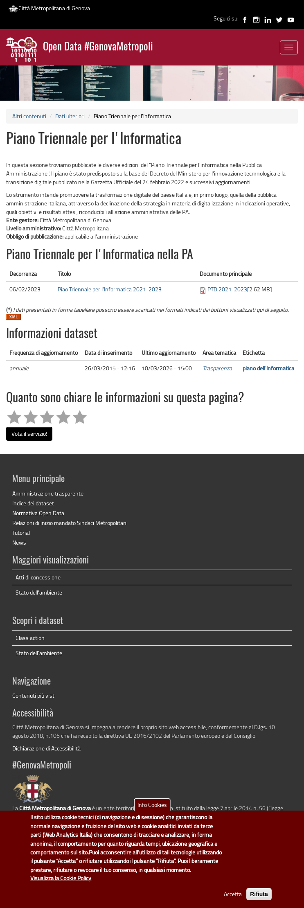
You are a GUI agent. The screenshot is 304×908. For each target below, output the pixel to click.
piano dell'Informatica (268, 368)
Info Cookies (152, 811)
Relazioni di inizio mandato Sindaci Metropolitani (70, 523)
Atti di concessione (38, 577)
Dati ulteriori (70, 116)
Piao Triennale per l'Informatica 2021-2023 (110, 289)
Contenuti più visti (34, 695)
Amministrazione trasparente (47, 493)
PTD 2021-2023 (227, 289)
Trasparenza (217, 368)
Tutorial (21, 532)
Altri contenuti (29, 116)
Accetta (233, 900)
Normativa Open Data (38, 513)
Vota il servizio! (29, 433)
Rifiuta (259, 900)
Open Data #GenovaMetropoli (98, 47)
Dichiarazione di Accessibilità (46, 748)
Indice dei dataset (33, 503)
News (19, 542)
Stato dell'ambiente (39, 592)
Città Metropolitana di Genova (49, 8)
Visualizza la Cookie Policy (60, 884)
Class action (30, 638)
